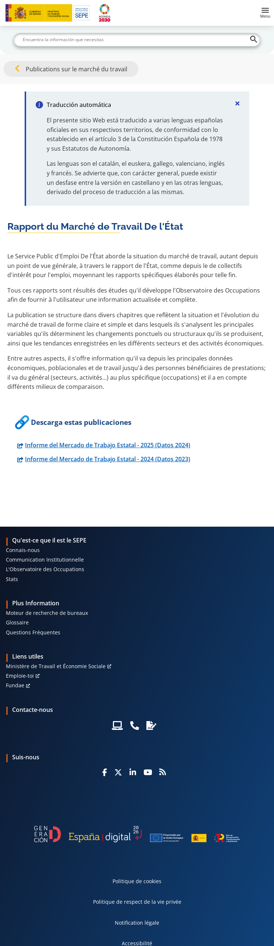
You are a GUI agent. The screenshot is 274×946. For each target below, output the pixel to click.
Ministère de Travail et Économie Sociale (56, 666)
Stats (12, 579)
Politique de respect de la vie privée (137, 901)
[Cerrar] (238, 103)
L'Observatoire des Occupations (45, 569)
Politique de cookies (137, 881)
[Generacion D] (137, 834)
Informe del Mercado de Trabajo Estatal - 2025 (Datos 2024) (107, 445)
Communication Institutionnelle (45, 559)
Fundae (15, 685)
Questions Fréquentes (33, 632)
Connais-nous (23, 550)
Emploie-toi (20, 675)
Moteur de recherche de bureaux (47, 612)
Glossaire (17, 622)
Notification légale (137, 922)
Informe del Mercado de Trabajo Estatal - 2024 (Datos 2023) (107, 459)
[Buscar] (137, 39)
